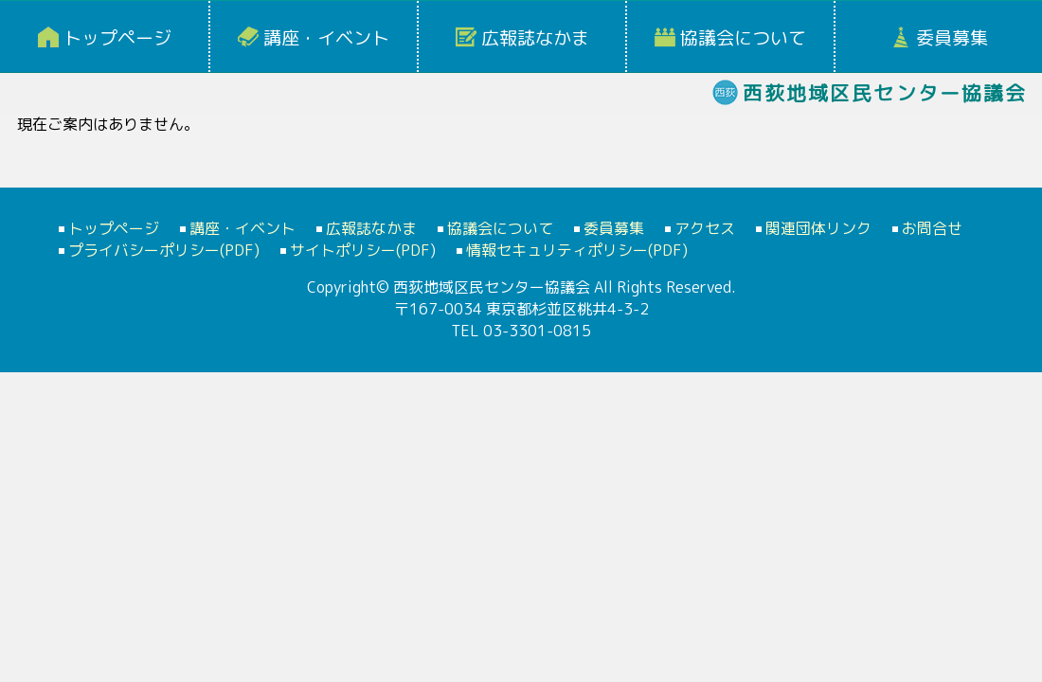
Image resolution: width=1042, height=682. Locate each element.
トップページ (117, 38)
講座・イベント (326, 38)
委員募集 (952, 38)
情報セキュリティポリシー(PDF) (577, 250)
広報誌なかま (535, 38)
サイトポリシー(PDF (360, 250)
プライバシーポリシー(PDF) (164, 250)
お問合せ (932, 228)
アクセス (704, 228)
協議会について (743, 38)
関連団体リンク (818, 228)
